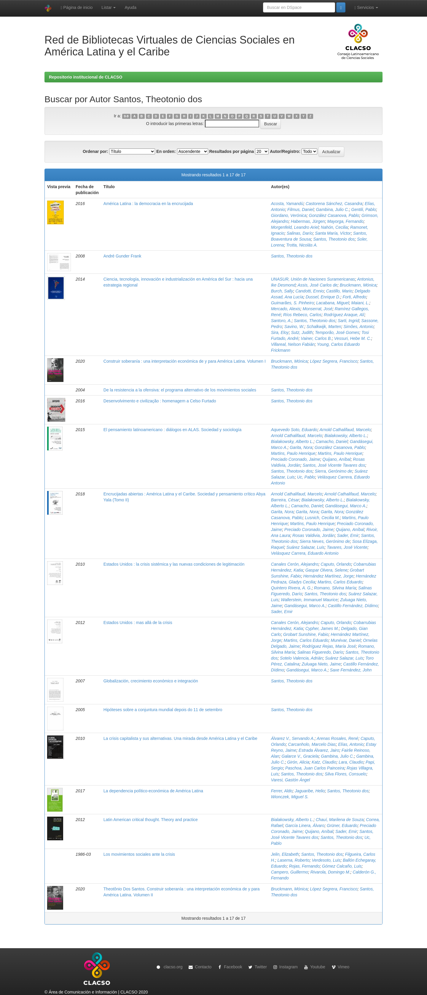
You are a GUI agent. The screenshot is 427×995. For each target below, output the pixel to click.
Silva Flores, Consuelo (345, 774)
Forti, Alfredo (354, 297)
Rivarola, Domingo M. (330, 872)
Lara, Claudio (351, 762)
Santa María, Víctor (333, 233)
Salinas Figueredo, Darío (320, 652)
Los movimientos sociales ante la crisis (139, 854)
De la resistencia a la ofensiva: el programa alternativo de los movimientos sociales (179, 390)
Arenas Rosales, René (337, 738)
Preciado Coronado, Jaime (295, 459)
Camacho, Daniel (332, 441)
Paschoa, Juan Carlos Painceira (314, 768)
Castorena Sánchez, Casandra (334, 203)
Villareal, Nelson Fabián (293, 344)
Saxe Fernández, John (351, 670)
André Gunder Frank (122, 256)
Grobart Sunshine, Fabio (306, 634)
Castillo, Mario (339, 291)
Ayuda (130, 7)
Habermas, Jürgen (308, 221)
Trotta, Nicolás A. (302, 245)
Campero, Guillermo (289, 872)
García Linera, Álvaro (304, 825)
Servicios (366, 7)
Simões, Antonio (358, 326)
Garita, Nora (301, 447)
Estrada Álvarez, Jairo (319, 750)
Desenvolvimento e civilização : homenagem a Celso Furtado (159, 401)
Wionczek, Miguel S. (290, 796)
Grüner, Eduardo (342, 825)
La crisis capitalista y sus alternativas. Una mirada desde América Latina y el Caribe (180, 738)
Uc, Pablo (306, 477)
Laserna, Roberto (293, 860)
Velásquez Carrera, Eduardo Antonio (305, 553)
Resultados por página (231, 151)
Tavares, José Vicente (347, 547)
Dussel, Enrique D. (323, 297)
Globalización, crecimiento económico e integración (150, 681)
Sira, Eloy (280, 332)
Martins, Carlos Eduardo (340, 582)
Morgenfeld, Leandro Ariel (295, 227)
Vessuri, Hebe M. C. (352, 338)
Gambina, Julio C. (332, 209)
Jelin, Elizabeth (285, 854)
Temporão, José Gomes (337, 332)
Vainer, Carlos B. (316, 338)
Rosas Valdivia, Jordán (313, 535)
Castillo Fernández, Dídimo (353, 605)
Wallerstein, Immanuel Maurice (309, 599)
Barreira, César (285, 499)
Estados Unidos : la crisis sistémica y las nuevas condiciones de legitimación (173, 564)
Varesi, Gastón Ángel (290, 780)
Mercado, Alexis (285, 308)
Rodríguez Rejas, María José (329, 646)
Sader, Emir (348, 535)
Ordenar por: (95, 151)
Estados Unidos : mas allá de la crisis (137, 622)
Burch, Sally (282, 291)
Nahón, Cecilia (334, 227)
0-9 (126, 116)
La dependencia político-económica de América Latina (153, 790)
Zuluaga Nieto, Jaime (321, 664)
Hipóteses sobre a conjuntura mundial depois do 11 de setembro (162, 709)
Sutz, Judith (302, 332)
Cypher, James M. (322, 628)
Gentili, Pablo (363, 209)
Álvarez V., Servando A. (293, 738)
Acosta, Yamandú (287, 203)
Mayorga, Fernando (345, 221)
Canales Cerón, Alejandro (294, 564)
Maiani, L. (360, 302)
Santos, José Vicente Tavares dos (334, 465)
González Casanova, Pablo (334, 215)
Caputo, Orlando (336, 564)
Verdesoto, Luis (326, 860)
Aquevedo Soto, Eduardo (294, 429)
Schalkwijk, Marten (324, 326)
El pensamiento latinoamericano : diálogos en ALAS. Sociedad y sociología (172, 429)
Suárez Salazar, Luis (305, 547)
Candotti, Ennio (309, 291)
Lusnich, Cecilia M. (322, 517)
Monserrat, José (317, 308)
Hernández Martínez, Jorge (328, 576)
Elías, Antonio (351, 744)
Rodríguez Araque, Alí (344, 314)
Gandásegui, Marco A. (346, 505)
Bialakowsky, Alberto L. (345, 435)
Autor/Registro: (285, 151)
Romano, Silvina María (335, 588)
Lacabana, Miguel (332, 302)
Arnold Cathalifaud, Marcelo (345, 429)
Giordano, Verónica (289, 215)
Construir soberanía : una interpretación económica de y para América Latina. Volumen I (184, 361)
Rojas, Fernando (304, 866)
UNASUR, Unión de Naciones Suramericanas (313, 279)
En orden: (166, 151)
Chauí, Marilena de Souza (340, 819)
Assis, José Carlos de (317, 285)
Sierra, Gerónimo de (333, 471)
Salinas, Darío (300, 233)
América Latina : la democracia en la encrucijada (148, 203)
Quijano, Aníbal (336, 459)
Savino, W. (294, 326)
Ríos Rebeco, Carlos (302, 314)
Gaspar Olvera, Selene (326, 570)
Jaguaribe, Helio (310, 790)
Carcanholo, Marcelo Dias (312, 744)
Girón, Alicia (298, 762)
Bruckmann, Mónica (358, 285)
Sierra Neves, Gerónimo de (324, 541)
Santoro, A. (281, 320)
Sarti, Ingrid (348, 320)
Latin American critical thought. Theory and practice (150, 819)
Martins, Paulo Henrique (293, 453)
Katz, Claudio (324, 762)
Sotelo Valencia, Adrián (301, 658)
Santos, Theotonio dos (334, 239)
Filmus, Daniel (300, 209)
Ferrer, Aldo (282, 790)
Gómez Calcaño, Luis (342, 866)
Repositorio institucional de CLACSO (85, 77)
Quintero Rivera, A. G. (291, 588)
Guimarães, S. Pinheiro (292, 302)
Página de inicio (76, 7)
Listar (108, 7)
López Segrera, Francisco (333, 361)
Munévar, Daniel (346, 640)
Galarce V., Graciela (300, 756)
